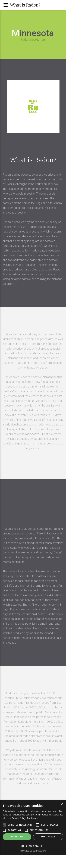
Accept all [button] (17, 836)
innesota (33, 33)
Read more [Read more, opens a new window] (32, 818)
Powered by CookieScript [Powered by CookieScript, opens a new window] (33, 851)
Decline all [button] (48, 836)
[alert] (33, 827)
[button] (33, 846)
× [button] (62, 804)
